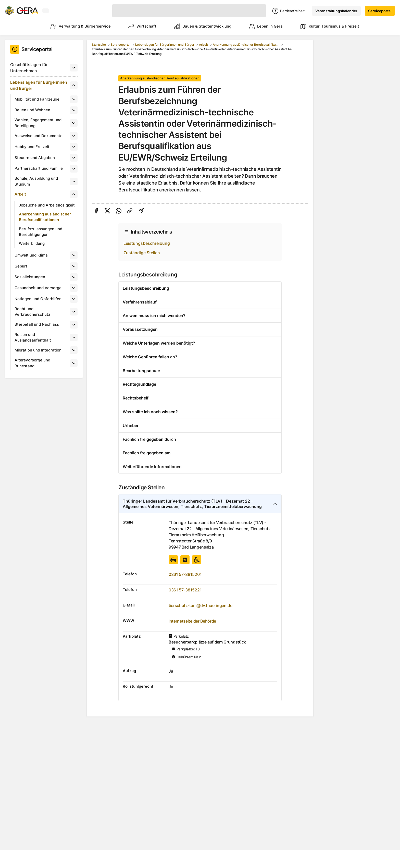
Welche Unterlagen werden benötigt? (159, 343)
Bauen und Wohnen (32, 109)
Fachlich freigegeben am (146, 452)
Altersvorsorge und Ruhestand (32, 363)
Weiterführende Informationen (152, 466)
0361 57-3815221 (185, 589)
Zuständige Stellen (141, 252)
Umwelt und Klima (31, 255)
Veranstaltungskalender (336, 11)
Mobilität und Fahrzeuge (37, 99)
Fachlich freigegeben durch (149, 439)
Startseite (99, 44)
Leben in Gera (263, 26)
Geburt (21, 266)
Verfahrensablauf (140, 302)
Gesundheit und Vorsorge (38, 287)
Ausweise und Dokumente (38, 135)
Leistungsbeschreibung (146, 243)
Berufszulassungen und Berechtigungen (40, 231)
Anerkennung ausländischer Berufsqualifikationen (45, 217)
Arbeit (20, 194)
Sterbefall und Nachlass (37, 324)
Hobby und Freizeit (32, 146)
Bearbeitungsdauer (141, 370)
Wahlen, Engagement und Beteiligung (38, 122)
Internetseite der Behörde (192, 621)
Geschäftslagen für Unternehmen (29, 67)
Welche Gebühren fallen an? (150, 356)
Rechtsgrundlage (139, 384)
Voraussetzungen (140, 329)
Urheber (131, 425)
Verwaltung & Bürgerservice (71, 26)
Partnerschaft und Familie (39, 168)
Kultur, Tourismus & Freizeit (330, 26)
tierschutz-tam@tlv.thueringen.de (200, 605)
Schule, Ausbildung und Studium (36, 181)
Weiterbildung (32, 243)
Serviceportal (380, 11)
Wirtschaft (135, 26)
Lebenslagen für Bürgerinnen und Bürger (38, 85)
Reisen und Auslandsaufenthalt (33, 337)
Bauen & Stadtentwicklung (198, 26)
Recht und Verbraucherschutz (32, 311)
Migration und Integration (38, 350)
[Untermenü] (74, 67)
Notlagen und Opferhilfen (38, 298)
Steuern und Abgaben (35, 157)
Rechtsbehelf (135, 397)
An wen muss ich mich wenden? (154, 315)
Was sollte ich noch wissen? (150, 411)
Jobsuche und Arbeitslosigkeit (47, 205)
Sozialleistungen (30, 276)
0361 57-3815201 (185, 574)
